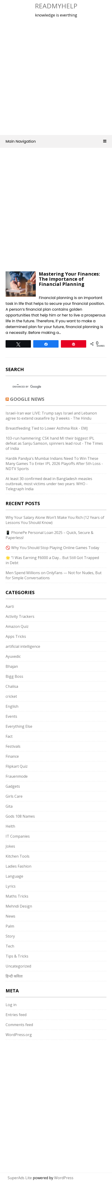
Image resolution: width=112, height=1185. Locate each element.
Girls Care (14, 796)
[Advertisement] (56, 76)
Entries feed (16, 1014)
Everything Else (19, 726)
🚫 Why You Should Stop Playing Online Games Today (52, 547)
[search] (52, 386)
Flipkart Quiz (17, 766)
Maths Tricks (17, 896)
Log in (11, 1004)
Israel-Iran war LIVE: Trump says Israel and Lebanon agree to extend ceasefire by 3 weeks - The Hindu (51, 416)
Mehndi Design (19, 906)
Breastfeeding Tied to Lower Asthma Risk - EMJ (47, 428)
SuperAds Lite (20, 1177)
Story (10, 936)
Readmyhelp (56, 5)
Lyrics (11, 886)
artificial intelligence (23, 646)
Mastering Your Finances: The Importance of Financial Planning (69, 279)
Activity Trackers (20, 616)
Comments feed (19, 1024)
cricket (11, 696)
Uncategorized (18, 966)
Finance (12, 756)
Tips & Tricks (17, 956)
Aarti (10, 606)
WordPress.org (19, 1034)
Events (11, 716)
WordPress (63, 1177)
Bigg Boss (14, 676)
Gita (9, 806)
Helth (10, 826)
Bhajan (12, 666)
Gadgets (13, 786)
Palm (10, 926)
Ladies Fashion (18, 866)
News (10, 916)
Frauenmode (17, 776)
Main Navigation (56, 141)
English (12, 706)
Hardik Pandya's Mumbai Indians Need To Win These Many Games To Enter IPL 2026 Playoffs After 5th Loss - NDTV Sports (54, 463)
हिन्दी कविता (14, 976)
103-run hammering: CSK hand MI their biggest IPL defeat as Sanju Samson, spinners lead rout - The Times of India (54, 443)
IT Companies (18, 836)
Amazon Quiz (17, 626)
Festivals (13, 746)
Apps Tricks (16, 636)
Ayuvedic (13, 656)
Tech (10, 946)
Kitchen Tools (18, 856)
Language (14, 876)
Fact (9, 736)
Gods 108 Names (20, 816)
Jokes (10, 846)
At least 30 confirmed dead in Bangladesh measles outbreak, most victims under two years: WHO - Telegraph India (49, 483)
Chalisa (12, 686)
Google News (27, 399)
